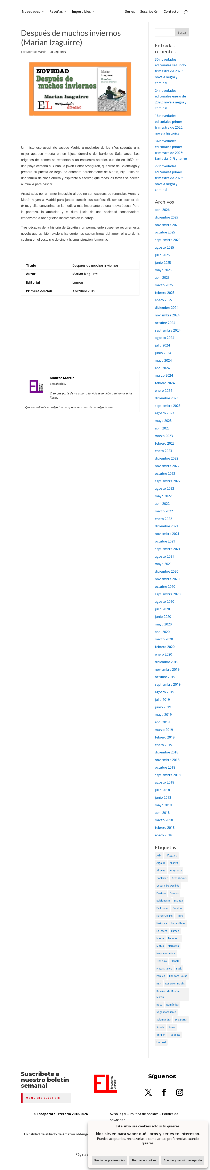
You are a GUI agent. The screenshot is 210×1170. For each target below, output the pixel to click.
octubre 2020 (165, 586)
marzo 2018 (164, 820)
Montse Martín (36, 52)
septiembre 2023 (167, 405)
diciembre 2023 (166, 398)
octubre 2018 (165, 767)
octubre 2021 (165, 541)
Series (129, 11)
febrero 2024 (165, 383)
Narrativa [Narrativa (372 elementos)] (173, 946)
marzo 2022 (164, 511)
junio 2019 (163, 707)
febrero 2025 (165, 292)
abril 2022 (162, 503)
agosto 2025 (164, 247)
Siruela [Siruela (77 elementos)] (160, 1027)
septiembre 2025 (167, 240)
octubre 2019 (165, 677)
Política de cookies (144, 1114)
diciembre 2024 (166, 307)
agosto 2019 (164, 692)
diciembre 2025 (166, 217)
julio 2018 (162, 790)
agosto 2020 (164, 601)
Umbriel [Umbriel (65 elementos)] (161, 1042)
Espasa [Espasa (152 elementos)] (178, 900)
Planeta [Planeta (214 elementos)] (175, 961)
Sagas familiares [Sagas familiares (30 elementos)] (166, 1012)
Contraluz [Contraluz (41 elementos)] (162, 878)
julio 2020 (162, 609)
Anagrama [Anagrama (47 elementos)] (175, 870)
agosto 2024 (164, 337)
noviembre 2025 (167, 225)
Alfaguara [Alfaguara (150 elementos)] (171, 855)
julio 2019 (162, 699)
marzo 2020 (164, 639)
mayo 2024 (163, 360)
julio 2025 (162, 255)
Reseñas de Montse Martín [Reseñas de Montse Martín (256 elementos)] (168, 994)
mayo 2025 (163, 270)
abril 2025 (162, 277)
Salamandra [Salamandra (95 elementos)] (163, 1019)
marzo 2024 (164, 375)
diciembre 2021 (166, 526)
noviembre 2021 (167, 533)
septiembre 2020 (167, 594)
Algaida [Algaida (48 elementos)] (160, 863)
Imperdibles (83, 11)
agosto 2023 (164, 413)
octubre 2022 (165, 473)
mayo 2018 (163, 805)
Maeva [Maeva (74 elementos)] (160, 938)
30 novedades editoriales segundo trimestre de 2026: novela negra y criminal (170, 71)
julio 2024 (162, 345)
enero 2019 (163, 745)
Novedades (32, 11)
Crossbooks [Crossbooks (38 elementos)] (179, 878)
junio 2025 (163, 262)
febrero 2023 (165, 443)
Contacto (169, 11)
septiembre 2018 (167, 775)
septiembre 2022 (167, 481)
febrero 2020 (165, 646)
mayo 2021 (163, 564)
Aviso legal (118, 1114)
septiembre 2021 (167, 549)
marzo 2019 (164, 729)
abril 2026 (162, 209)
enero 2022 (163, 518)
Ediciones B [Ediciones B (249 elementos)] (163, 900)
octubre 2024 (165, 323)
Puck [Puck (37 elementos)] (178, 968)
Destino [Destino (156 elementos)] (161, 893)
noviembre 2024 (167, 315)
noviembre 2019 (167, 669)
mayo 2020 (163, 624)
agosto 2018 (164, 782)
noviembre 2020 (167, 579)
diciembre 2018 (166, 752)
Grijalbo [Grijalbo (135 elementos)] (177, 908)
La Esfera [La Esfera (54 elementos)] (161, 931)
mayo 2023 (163, 420)
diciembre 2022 (166, 458)
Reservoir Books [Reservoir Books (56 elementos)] (175, 983)
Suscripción (148, 11)
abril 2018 (162, 812)
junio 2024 (163, 353)
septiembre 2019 (167, 684)
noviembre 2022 (167, 466)
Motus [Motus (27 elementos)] (160, 946)
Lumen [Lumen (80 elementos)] (175, 931)
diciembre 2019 (166, 662)
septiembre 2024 (167, 330)
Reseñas (57, 11)
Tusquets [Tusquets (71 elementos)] (174, 1034)
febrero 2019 (165, 737)
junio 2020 (163, 616)
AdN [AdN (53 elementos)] (159, 855)
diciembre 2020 (166, 571)
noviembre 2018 (167, 760)
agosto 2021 (164, 556)
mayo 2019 (163, 714)
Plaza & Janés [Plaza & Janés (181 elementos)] (164, 968)
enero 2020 (163, 654)
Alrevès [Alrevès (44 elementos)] (160, 870)
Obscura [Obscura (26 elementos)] (161, 961)
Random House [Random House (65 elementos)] (178, 976)
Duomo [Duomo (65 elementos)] (174, 893)
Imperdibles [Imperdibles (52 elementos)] (178, 923)
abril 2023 (162, 428)
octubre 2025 (165, 232)
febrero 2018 (165, 827)
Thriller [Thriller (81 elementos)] (160, 1034)
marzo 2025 (164, 285)
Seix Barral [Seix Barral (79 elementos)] (181, 1019)
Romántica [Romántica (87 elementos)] (172, 1004)
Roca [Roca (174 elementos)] (159, 1004)
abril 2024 (162, 368)
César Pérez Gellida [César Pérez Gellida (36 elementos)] (167, 885)
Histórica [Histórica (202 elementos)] (161, 923)
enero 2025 (163, 300)
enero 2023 (163, 451)
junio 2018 (163, 797)
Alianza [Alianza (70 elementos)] (174, 863)
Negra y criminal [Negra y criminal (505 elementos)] (166, 953)
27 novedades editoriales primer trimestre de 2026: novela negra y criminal (169, 178)
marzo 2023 (164, 436)
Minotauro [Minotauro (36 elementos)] (174, 938)
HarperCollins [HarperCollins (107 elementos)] (164, 915)
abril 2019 (162, 722)
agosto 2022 (164, 488)
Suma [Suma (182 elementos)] (172, 1027)
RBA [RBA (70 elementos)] (158, 983)
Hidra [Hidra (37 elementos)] (180, 915)
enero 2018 (163, 835)
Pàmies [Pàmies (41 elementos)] (160, 976)
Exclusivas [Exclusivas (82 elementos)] (162, 908)
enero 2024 (163, 390)
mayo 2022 (163, 496)
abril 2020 (162, 632)
